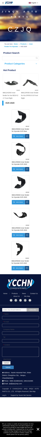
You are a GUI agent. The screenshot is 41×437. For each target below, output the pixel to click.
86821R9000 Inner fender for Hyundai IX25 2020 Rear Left (20, 196)
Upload (6, 363)
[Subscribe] (33, 310)
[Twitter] (25, 300)
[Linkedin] (20, 300)
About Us (16, 296)
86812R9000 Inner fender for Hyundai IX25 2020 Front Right (20, 229)
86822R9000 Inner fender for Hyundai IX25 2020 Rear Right (20, 262)
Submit (8, 367)
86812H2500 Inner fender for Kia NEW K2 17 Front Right (10, 95)
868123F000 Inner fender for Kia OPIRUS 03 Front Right (29, 95)
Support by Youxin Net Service (21, 395)
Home (5, 293)
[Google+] (15, 300)
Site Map (27, 296)
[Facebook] (11, 300)
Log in (4, 395)
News (24, 293)
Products (15, 293)
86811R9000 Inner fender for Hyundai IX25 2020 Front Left (20, 163)
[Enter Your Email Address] (16, 309)
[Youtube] (30, 300)
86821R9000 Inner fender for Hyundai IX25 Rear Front (20, 130)
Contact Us (34, 293)
